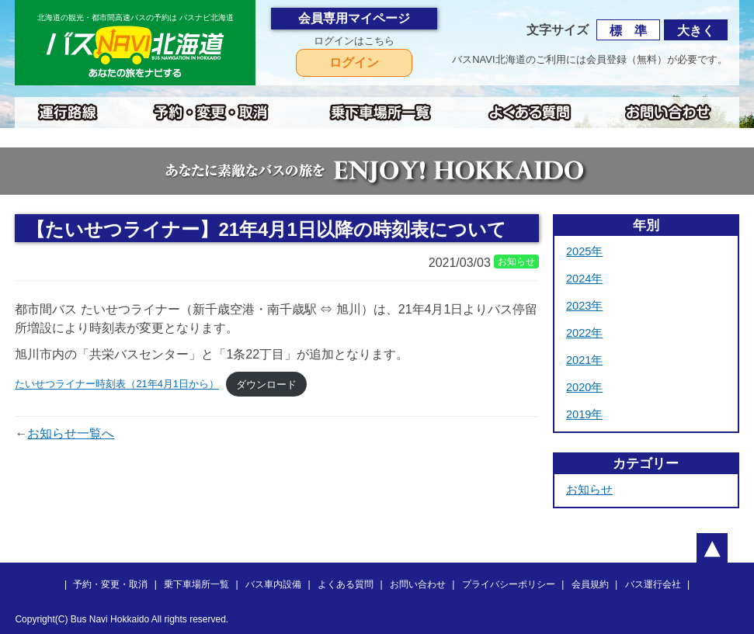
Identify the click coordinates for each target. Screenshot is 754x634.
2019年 (584, 414)
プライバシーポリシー (508, 584)
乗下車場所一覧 (196, 584)
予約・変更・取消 (110, 584)
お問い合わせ (418, 584)
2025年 (584, 251)
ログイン (354, 62)
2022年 (584, 333)
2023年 (584, 306)
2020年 (584, 387)
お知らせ (589, 489)
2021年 (584, 360)
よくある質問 (346, 584)
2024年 (584, 278)
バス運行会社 (653, 584)
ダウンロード (266, 384)
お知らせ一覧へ (70, 433)
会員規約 (590, 584)
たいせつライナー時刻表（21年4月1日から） (116, 384)
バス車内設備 (273, 584)
